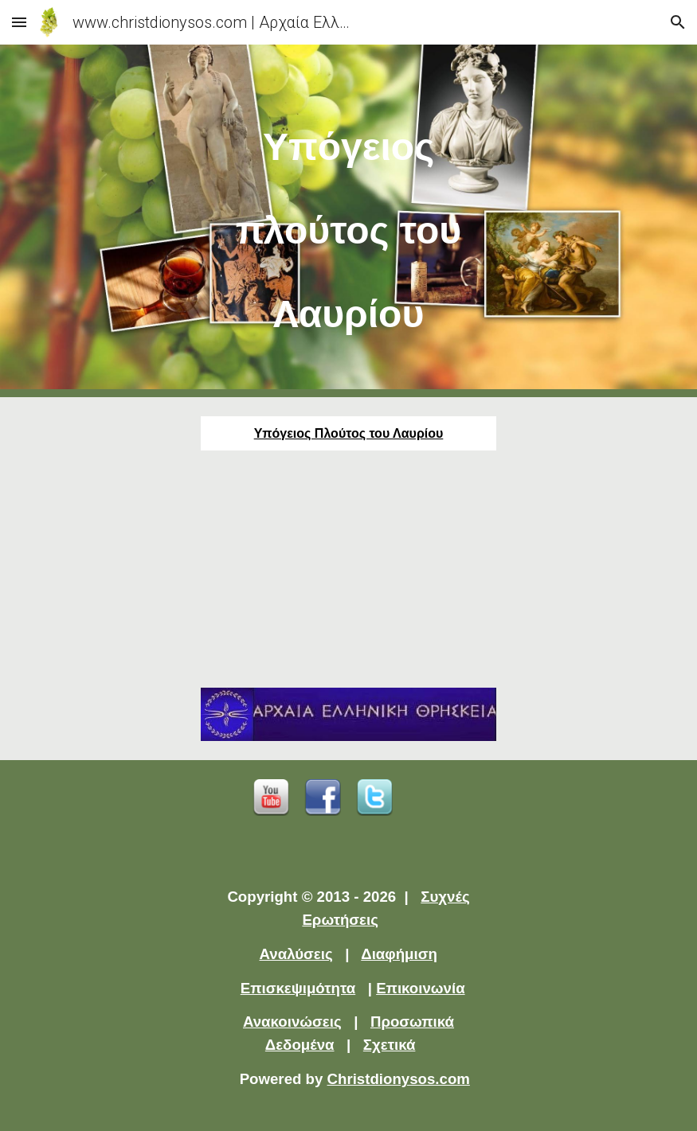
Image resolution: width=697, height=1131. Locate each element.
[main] (348, 221)
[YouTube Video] (348, 569)
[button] (19, 22)
